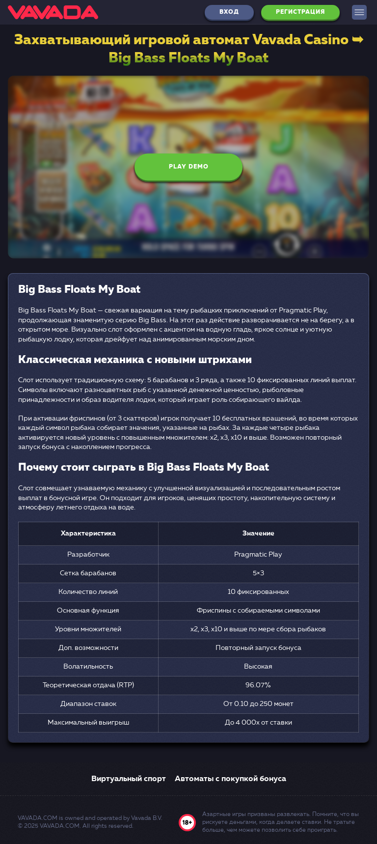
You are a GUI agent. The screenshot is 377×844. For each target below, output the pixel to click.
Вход (229, 12)
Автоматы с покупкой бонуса (230, 779)
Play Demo (189, 167)
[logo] (53, 12)
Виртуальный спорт (128, 779)
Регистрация (300, 12)
